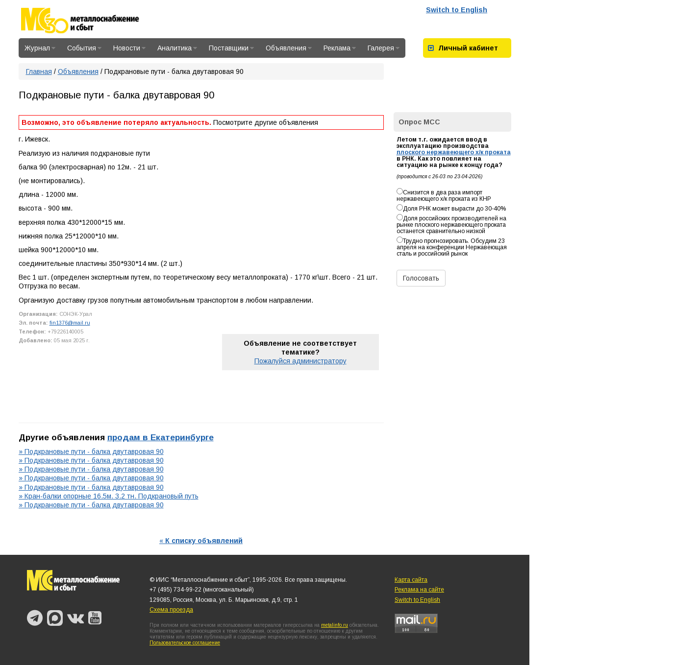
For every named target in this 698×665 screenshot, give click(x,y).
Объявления (289, 48)
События (84, 48)
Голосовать (421, 278)
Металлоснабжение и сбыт (93, 20)
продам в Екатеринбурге (160, 437)
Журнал (40, 48)
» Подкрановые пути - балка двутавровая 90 (91, 451)
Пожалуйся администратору (300, 361)
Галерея (383, 48)
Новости (129, 48)
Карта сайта (411, 579)
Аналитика (177, 48)
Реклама (340, 48)
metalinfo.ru (334, 625)
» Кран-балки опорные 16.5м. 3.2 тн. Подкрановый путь (109, 496)
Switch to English (456, 10)
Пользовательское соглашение (185, 642)
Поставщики (231, 48)
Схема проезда (171, 609)
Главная (39, 71)
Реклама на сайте (419, 589)
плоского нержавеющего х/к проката (454, 152)
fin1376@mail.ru (70, 323)
